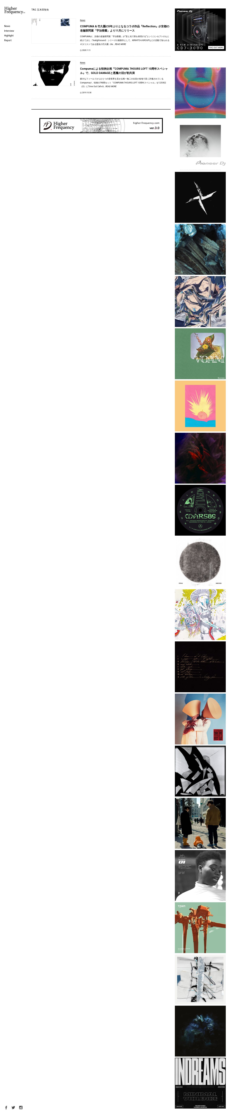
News (7, 26)
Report (8, 40)
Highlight (9, 35)
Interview (9, 30)
